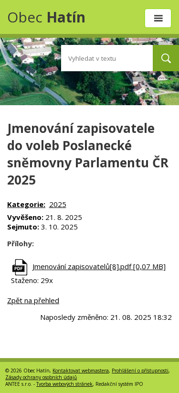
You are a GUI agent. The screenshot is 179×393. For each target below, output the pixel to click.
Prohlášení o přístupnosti (140, 370)
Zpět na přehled (33, 300)
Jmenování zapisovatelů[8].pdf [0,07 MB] (99, 266)
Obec (46, 17)
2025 (57, 204)
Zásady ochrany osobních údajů (41, 377)
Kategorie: (26, 204)
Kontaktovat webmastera (81, 370)
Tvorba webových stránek (64, 384)
